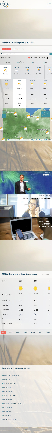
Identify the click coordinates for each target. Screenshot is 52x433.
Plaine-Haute (9, 419)
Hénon (7, 415)
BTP (23, 49)
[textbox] (27, 54)
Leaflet (11, 140)
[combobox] (27, 53)
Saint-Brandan (9, 383)
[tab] (3, 332)
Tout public (6, 49)
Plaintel (7, 391)
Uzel (6, 379)
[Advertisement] (27, 24)
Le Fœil (7, 407)
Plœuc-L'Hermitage (10, 375)
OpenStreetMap (37, 140)
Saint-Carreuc (8, 395)
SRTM (45, 140)
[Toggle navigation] (49, 4)
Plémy (6, 411)
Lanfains (7, 387)
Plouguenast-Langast (11, 403)
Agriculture (16, 49)
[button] (2, 130)
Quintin (7, 399)
